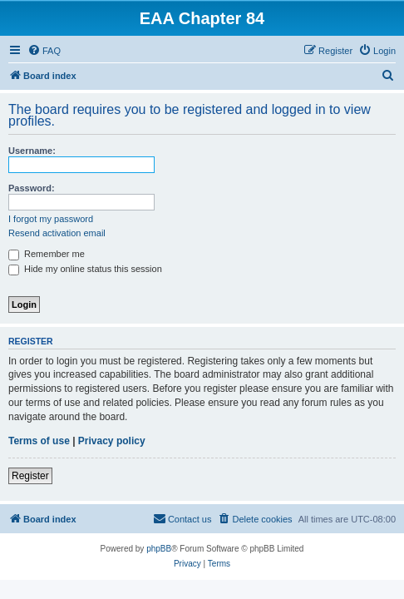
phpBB (158, 548)
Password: (31, 188)
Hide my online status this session (85, 269)
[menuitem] (44, 51)
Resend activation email (57, 233)
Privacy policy (111, 441)
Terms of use (39, 441)
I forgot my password (50, 219)
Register (30, 476)
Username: (32, 151)
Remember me (46, 254)
